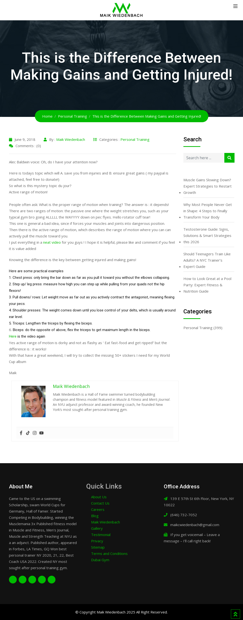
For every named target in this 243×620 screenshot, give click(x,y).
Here (12, 336)
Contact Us (100, 503)
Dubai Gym (100, 559)
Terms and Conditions (109, 553)
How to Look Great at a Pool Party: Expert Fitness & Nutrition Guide (207, 285)
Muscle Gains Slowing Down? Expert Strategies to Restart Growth (207, 186)
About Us (99, 496)
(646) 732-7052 (183, 514)
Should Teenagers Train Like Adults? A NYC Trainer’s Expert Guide (207, 260)
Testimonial (100, 534)
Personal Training (134, 139)
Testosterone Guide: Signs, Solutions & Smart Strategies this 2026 (207, 235)
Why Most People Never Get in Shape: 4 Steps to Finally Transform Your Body (207, 210)
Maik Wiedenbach (70, 139)
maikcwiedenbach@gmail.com (194, 524)
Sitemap (98, 547)
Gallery (97, 528)
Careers (97, 509)
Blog (95, 515)
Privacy (97, 540)
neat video (52, 242)
